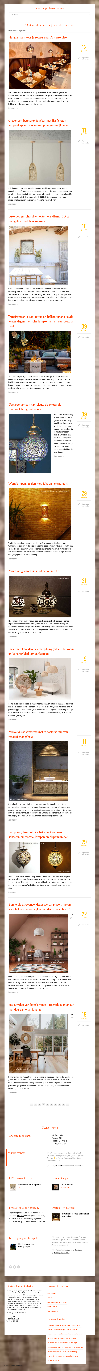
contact (49, 1298)
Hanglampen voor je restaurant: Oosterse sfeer (38, 38)
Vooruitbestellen (53, 1311)
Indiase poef (62, 1329)
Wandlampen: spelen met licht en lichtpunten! (38, 484)
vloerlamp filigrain (54, 1360)
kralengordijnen (72, 1329)
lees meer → (13, 108)
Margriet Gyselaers (74, 1250)
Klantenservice (52, 1307)
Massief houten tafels (55, 1338)
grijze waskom (76, 1325)
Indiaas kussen (53, 1329)
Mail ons (20, 1216)
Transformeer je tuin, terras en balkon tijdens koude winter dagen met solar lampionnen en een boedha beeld (40, 321)
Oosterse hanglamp (69, 1338)
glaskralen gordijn (65, 1325)
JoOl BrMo (59, 1166)
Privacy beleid (51, 1293)
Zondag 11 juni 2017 (61, 1253)
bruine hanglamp (53, 1325)
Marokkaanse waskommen (73, 1334)
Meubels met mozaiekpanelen (30, 1184)
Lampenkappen (67, 1184)
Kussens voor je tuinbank (56, 1334)
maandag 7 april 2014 (73, 1166)
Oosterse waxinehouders (56, 1347)
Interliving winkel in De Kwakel (57, 1302)
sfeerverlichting (72, 1352)
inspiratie (22, 31)
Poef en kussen (61, 1352)
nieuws (15, 31)
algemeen (85, 58)
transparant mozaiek (63, 1356)
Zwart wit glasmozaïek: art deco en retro (33, 571)
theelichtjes (51, 1356)
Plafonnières (52, 1352)
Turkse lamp (74, 1356)
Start (10, 31)
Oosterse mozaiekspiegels (68, 1343)
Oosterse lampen (53, 1343)
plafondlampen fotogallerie (74, 1347)
